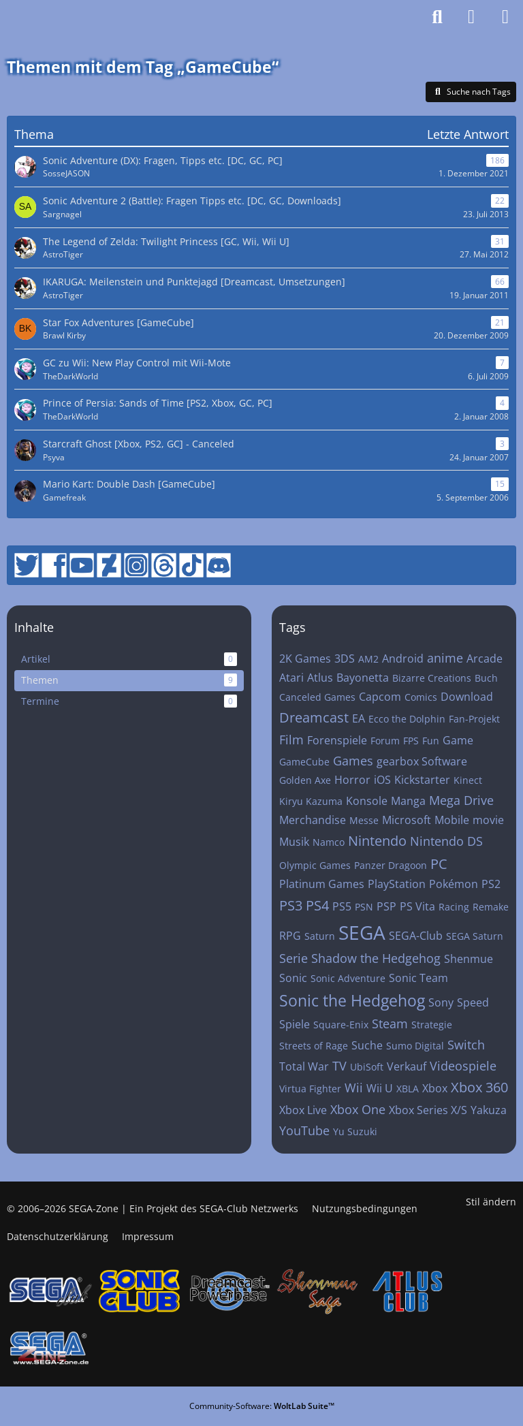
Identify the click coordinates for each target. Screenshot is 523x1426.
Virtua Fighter (310, 1088)
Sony (441, 1002)
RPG (290, 935)
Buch (486, 677)
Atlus (320, 677)
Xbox (434, 1088)
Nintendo (377, 840)
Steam (390, 1023)
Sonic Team (418, 977)
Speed (473, 1002)
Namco (329, 842)
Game (458, 740)
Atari (291, 677)
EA (358, 718)
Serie (293, 958)
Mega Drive (461, 800)
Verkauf (406, 1066)
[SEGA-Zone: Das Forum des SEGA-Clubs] (46, 17)
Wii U (379, 1088)
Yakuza (489, 1110)
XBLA (407, 1088)
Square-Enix (340, 1024)
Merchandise (312, 819)
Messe (364, 820)
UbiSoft (366, 1066)
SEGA (361, 932)
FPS (411, 740)
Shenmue (468, 958)
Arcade (484, 658)
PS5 (341, 906)
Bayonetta (362, 677)
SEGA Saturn (474, 936)
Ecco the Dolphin (406, 718)
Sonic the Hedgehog (352, 1000)
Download (467, 696)
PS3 (290, 905)
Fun (430, 740)
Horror (352, 779)
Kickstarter (422, 779)
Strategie (431, 1024)
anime (445, 658)
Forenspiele (337, 740)
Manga (408, 800)
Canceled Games (317, 697)
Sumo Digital (415, 1045)
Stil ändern (491, 1201)
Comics (421, 697)
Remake (491, 906)
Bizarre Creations (431, 677)
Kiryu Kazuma (311, 801)
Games (353, 760)
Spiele (294, 1024)
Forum (385, 740)
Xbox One (357, 1109)
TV (339, 1066)
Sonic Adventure (348, 978)
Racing (454, 906)
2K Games (305, 658)
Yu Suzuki (355, 1131)
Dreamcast (314, 717)
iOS (382, 779)
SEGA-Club (416, 935)
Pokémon (453, 883)
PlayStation (397, 883)
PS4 (317, 905)
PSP (386, 906)
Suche (367, 1045)
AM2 (368, 658)
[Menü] (505, 17)
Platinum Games (321, 883)
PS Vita (417, 906)
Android (403, 658)
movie (488, 819)
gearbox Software (422, 761)
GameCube (304, 761)
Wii (354, 1087)
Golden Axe (305, 780)
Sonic (293, 977)
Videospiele (463, 1066)
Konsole (366, 800)
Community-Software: (261, 1406)
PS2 (491, 883)
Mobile (451, 819)
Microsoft (406, 819)
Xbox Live (303, 1110)
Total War (304, 1066)
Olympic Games (315, 865)
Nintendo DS (446, 841)
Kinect (468, 780)
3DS (344, 658)
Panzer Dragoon (390, 865)
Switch (466, 1044)
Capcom (380, 696)
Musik (294, 841)
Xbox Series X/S (428, 1110)
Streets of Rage (313, 1045)
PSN (364, 906)
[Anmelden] (471, 17)
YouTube (304, 1130)
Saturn (319, 936)
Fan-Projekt (474, 718)
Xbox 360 (479, 1087)
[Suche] (437, 17)
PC (438, 864)
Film (291, 739)
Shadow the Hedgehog (376, 958)
